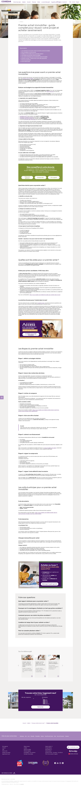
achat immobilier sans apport (50, 447)
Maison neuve (27, 746)
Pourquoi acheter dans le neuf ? (38, 723)
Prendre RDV (40, 177)
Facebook (55, 763)
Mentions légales (27, 751)
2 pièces (46, 700)
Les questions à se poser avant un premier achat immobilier (35, 50)
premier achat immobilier (28, 78)
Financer (34, 2)
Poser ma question (27, 177)
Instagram (60, 763)
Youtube (57, 763)
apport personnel (50, 91)
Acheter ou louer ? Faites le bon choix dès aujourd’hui (34, 58)
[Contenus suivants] (62, 665)
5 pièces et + (47, 703)
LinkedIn (63, 763)
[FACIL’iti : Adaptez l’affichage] (73, 754)
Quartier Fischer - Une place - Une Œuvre (54, 752)
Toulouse (67, 736)
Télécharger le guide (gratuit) (49, 584)
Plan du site (4, 751)
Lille (26, 736)
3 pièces (46, 701)
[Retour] (21, 21)
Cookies (25, 747)
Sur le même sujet (25, 61)
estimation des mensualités (30, 119)
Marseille (32, 736)
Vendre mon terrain (6, 752)
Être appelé (54, 177)
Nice (55, 736)
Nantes (42, 736)
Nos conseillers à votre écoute (28, 52)
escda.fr (22, 784)
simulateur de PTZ (24, 116)
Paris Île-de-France (49, 736)
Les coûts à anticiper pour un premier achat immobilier (34, 56)
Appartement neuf (6, 754)
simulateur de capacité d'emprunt (27, 117)
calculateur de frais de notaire (26, 118)
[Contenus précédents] (18, 665)
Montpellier (37, 736)
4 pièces (46, 702)
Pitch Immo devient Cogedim (51, 754)
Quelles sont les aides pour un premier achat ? (32, 53)
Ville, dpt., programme (26, 697)
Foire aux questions (26, 59)
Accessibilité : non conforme (29, 752)
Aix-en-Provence (60, 736)
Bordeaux (22, 736)
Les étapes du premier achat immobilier (30, 55)
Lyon (29, 736)
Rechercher (40, 707)
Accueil (24, 723)
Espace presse (48, 751)
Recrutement (48, 749)
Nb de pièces (45, 697)
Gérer (38, 2)
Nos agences (5, 746)
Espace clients (48, 746)
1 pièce (45, 699)
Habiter (24, 2)
